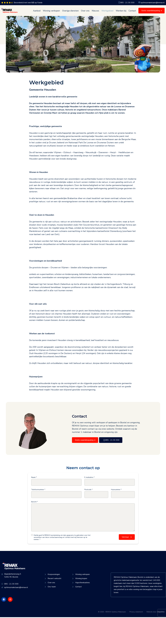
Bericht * (34, 503)
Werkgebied (107, 11)
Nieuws (95, 11)
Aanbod (37, 11)
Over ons (85, 11)
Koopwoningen (52, 575)
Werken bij (121, 11)
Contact (132, 11)
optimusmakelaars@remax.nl (151, 2)
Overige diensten (70, 11)
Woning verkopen (51, 11)
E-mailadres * (89, 478)
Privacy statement (136, 613)
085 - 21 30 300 (126, 2)
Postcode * (88, 490)
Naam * (34, 478)
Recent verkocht (52, 579)
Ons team (50, 587)
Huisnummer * (116, 490)
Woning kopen (79, 579)
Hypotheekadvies (81, 583)
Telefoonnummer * (38, 490)
